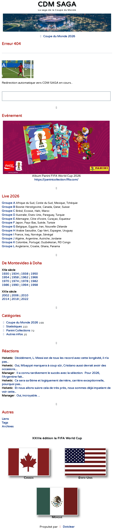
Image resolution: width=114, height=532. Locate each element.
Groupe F (8, 222)
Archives (8, 426)
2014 (5, 299)
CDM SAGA (57, 4)
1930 (5, 274)
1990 (15, 285)
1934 (15, 274)
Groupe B (8, 207)
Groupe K (8, 242)
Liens (5, 419)
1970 (5, 281)
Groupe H (8, 230)
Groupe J (8, 238)
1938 (24, 274)
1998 (34, 285)
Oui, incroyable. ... (28, 395)
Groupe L (8, 246)
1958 (15, 277)
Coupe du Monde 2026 (57, 36)
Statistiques (12, 326)
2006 (15, 295)
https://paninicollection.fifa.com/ (56, 179)
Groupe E (8, 219)
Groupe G (8, 226)
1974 (15, 281)
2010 (24, 295)
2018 (15, 299)
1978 (24, 281)
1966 (34, 277)
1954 (5, 277)
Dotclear (69, 527)
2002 (5, 295)
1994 (24, 285)
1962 (24, 277)
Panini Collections (16, 330)
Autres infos (12, 334)
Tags (5, 422)
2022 (24, 299)
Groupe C (8, 211)
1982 (34, 281)
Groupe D (8, 215)
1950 (34, 274)
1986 (5, 285)
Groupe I (8, 234)
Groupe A (8, 203)
